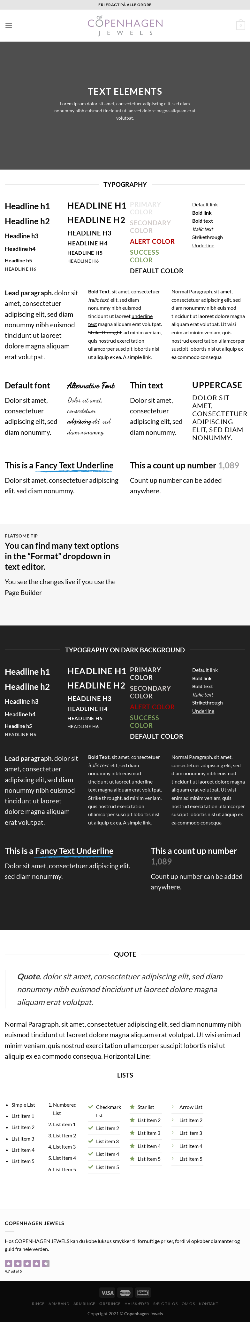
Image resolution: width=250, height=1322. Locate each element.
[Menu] (8, 25)
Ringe (38, 1303)
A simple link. (137, 357)
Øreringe (110, 1303)
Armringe (84, 1303)
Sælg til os (165, 1303)
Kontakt (208, 1303)
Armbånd (59, 1303)
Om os (188, 1303)
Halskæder (137, 1303)
